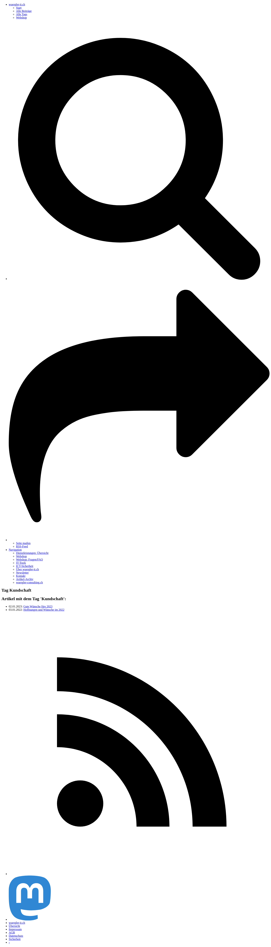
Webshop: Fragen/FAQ (29, 559)
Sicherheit (15, 939)
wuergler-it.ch (17, 4)
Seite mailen (23, 543)
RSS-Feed (22, 546)
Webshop (21, 17)
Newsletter (22, 572)
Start (18, 7)
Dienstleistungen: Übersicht (32, 553)
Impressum (15, 929)
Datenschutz (16, 935)
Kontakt (20, 575)
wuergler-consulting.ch (29, 582)
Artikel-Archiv (24, 579)
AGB (12, 932)
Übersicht (14, 926)
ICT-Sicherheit (24, 566)
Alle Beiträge (24, 11)
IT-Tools (21, 562)
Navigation (15, 549)
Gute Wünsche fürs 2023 (37, 606)
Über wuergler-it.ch (27, 569)
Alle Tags (21, 14)
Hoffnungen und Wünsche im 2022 (43, 609)
